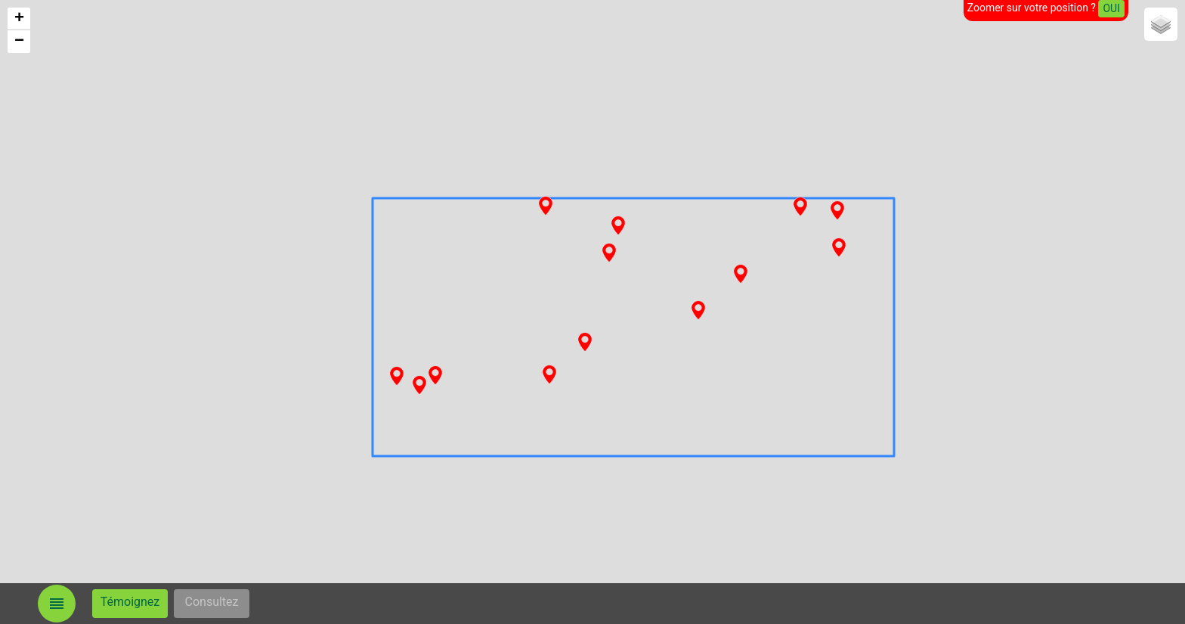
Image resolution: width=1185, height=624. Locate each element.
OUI (1111, 8)
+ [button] (19, 19)
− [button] (19, 41)
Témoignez (130, 602)
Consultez (212, 602)
